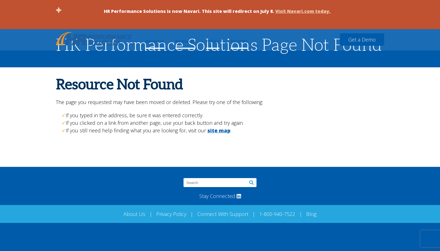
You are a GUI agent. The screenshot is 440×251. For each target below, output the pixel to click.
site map (218, 130)
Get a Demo (362, 39)
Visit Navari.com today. (303, 11)
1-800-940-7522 (277, 214)
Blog (311, 214)
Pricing (212, 41)
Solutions (155, 41)
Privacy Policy (171, 214)
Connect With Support (222, 214)
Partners (239, 41)
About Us (134, 214)
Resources (185, 41)
